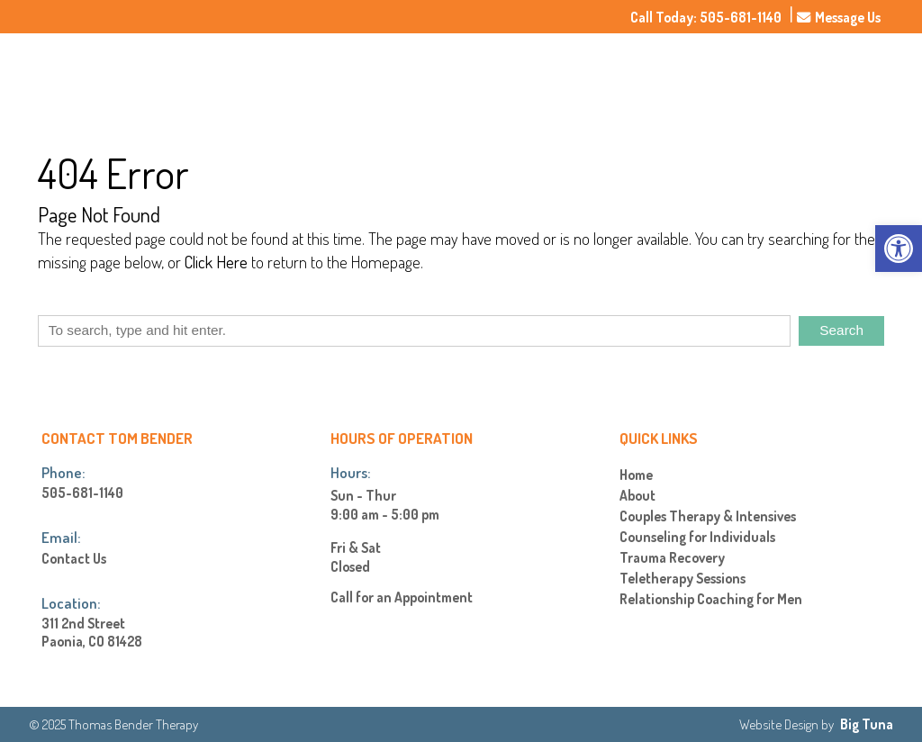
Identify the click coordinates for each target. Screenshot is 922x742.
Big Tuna (866, 724)
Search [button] (841, 330)
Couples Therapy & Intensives (707, 516)
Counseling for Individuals (697, 537)
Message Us (839, 17)
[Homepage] (172, 106)
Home (579, 76)
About (636, 76)
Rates (783, 76)
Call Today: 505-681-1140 (706, 17)
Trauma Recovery (672, 558)
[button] (898, 248)
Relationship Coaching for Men (710, 599)
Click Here (216, 261)
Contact (845, 76)
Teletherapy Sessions (682, 578)
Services (710, 76)
